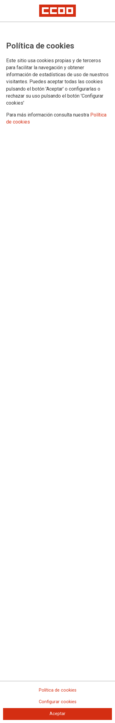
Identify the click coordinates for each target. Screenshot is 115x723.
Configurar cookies (57, 701)
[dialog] (57, 361)
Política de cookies (57, 690)
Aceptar (57, 713)
